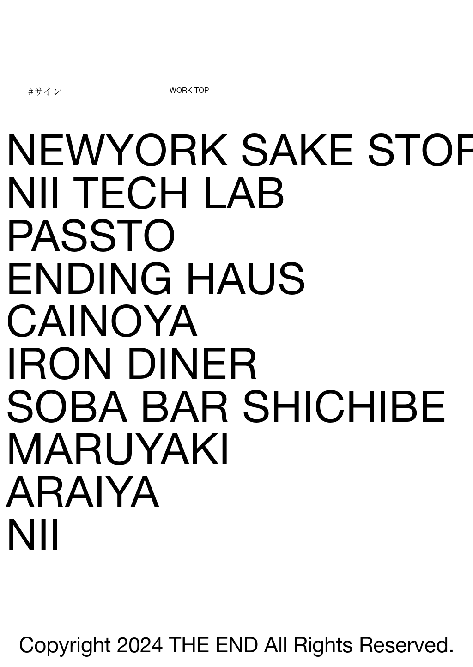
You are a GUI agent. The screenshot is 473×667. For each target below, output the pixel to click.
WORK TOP (189, 91)
